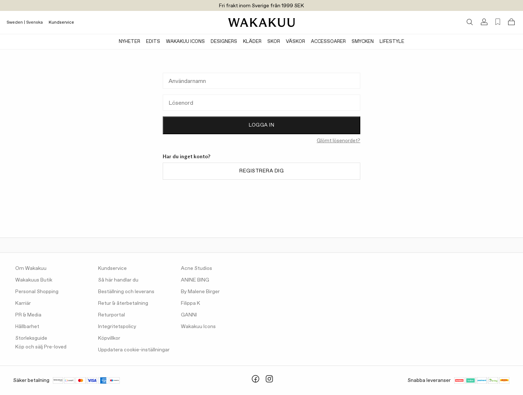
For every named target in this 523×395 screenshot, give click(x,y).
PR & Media (28, 315)
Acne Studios (196, 268)
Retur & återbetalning (123, 303)
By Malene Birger (200, 291)
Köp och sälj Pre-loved (40, 347)
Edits (153, 42)
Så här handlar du (118, 280)
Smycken (363, 42)
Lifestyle (392, 42)
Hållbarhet (27, 326)
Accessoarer (328, 42)
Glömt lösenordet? (338, 140)
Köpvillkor (109, 338)
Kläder (252, 42)
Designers (224, 42)
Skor (273, 42)
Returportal (111, 315)
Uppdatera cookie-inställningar (134, 350)
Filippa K (190, 303)
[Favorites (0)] (497, 22)
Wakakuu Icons (185, 42)
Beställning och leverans (126, 291)
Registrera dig (261, 171)
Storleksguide (31, 338)
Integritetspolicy (117, 326)
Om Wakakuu (30, 268)
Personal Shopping (36, 291)
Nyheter (129, 42)
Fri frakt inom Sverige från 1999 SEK (261, 6)
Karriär (23, 303)
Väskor (295, 42)
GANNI (189, 315)
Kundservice (61, 22)
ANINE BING (195, 280)
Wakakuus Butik (33, 280)
